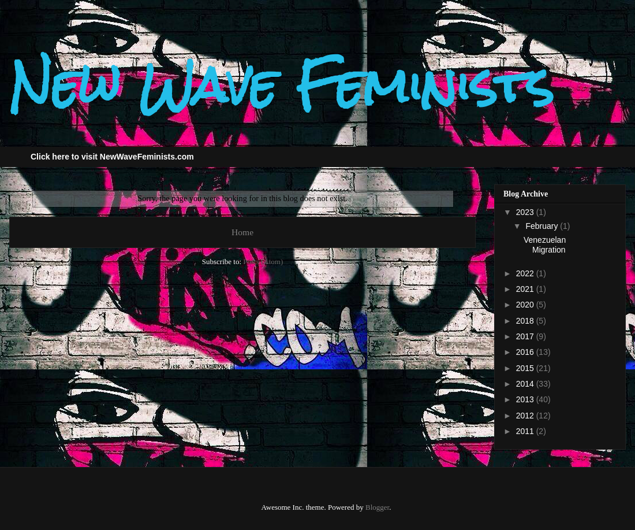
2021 (526, 289)
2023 (526, 212)
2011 (526, 431)
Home (242, 232)
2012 (526, 415)
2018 (526, 320)
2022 (526, 273)
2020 (526, 304)
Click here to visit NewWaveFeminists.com (112, 156)
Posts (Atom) (263, 261)
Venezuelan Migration (545, 244)
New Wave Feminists (281, 85)
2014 (526, 383)
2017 (526, 336)
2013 (526, 399)
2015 (526, 368)
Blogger (377, 507)
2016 (526, 352)
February (542, 226)
